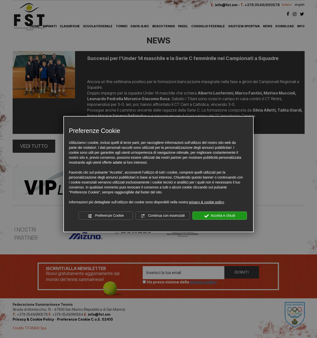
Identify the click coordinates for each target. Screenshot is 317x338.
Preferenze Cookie (106, 216)
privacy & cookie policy (206, 202)
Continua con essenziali (163, 216)
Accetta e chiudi (219, 216)
